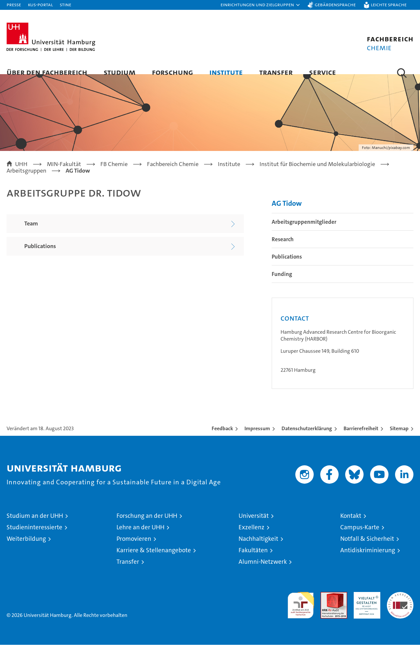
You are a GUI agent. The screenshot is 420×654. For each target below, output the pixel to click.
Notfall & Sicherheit (367, 548)
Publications (287, 265)
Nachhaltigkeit (258, 548)
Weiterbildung (26, 548)
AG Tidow (287, 212)
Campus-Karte (359, 536)
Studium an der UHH (35, 525)
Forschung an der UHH (146, 525)
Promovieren (133, 548)
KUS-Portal (40, 4)
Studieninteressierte (34, 536)
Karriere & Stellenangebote (153, 559)
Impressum (257, 437)
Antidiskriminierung (367, 559)
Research (283, 248)
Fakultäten (253, 559)
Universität (254, 525)
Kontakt (350, 525)
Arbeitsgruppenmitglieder (304, 231)
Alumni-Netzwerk (263, 571)
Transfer (276, 72)
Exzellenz (251, 536)
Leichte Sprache (389, 4)
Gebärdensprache (335, 4)
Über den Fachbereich (47, 72)
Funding (282, 283)
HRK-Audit (365, 604)
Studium (120, 72)
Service (322, 72)
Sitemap (399, 437)
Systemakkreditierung (400, 604)
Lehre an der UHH (140, 536)
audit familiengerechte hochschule (300, 611)
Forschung (172, 72)
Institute (226, 72)
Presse (14, 4)
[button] (260, 5)
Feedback (222, 437)
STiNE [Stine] (65, 4)
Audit (327, 604)
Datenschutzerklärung (307, 437)
